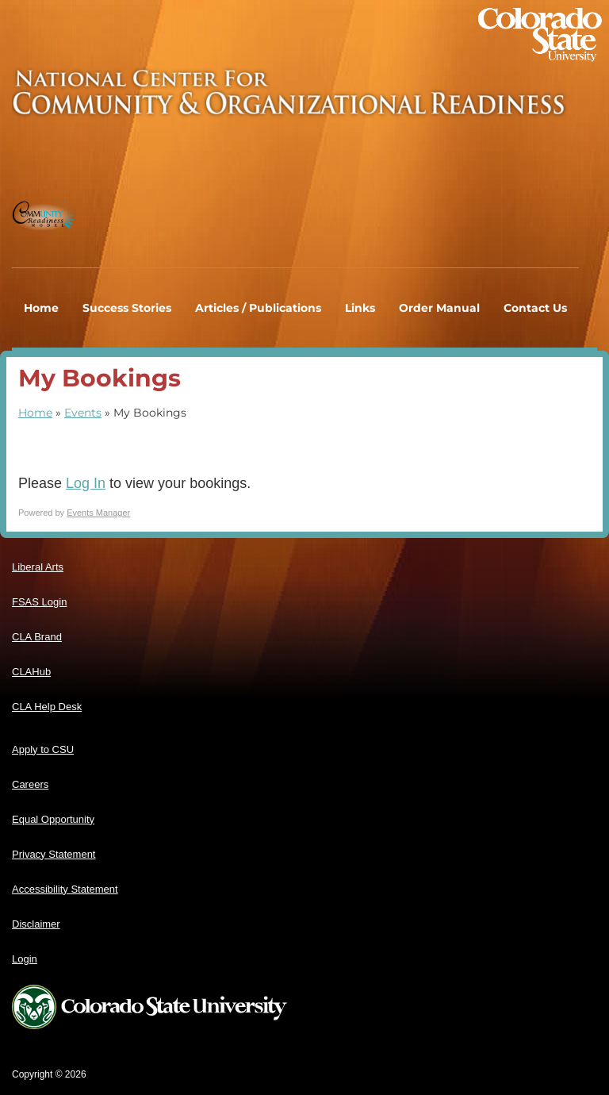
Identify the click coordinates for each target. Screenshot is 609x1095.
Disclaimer (36, 924)
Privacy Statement (54, 854)
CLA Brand (37, 637)
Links (360, 308)
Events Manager (98, 512)
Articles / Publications (258, 308)
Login (24, 959)
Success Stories (126, 308)
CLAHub (31, 672)
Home (41, 308)
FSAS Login (39, 602)
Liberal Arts (37, 567)
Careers (30, 784)
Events (83, 412)
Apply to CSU (43, 749)
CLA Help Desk (47, 707)
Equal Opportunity (53, 819)
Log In (85, 483)
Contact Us (535, 308)
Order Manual (439, 308)
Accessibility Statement (65, 889)
